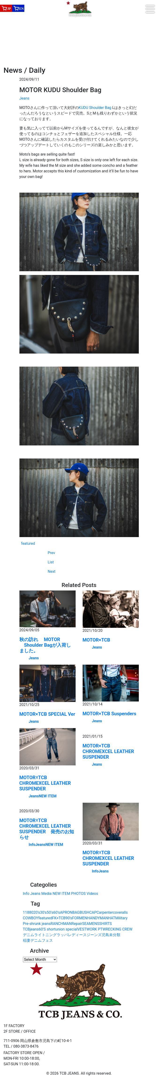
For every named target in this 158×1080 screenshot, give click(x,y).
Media (46, 893)
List (51, 562)
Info (32, 844)
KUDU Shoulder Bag (95, 107)
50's (50, 912)
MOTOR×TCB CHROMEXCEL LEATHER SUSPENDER (108, 751)
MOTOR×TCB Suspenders (109, 713)
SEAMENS (90, 923)
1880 (29, 912)
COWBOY (30, 918)
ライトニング (45, 935)
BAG (76, 912)
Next (51, 571)
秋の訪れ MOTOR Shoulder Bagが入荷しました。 (45, 645)
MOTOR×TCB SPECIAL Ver (47, 714)
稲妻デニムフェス (38, 940)
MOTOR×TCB (96, 640)
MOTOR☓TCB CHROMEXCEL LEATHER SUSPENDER (45, 783)
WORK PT (94, 929)
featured (28, 543)
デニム (28, 935)
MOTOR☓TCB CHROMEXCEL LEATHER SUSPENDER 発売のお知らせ (46, 829)
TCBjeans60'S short (39, 929)
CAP (92, 912)
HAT (111, 918)
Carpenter (104, 912)
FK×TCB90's (62, 918)
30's (43, 912)
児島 (105, 935)
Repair (77, 923)
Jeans (24, 98)
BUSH (84, 912)
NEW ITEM (48, 796)
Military (121, 918)
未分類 (114, 935)
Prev (51, 553)
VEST (81, 929)
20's (36, 912)
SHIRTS (105, 923)
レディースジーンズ (85, 935)
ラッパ (62, 935)
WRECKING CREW (117, 929)
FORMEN (79, 918)
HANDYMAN (97, 918)
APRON (66, 912)
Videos (92, 893)
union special (66, 929)
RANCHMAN (61, 923)
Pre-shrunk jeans (37, 923)
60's (56, 912)
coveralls (120, 912)
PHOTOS (78, 893)
